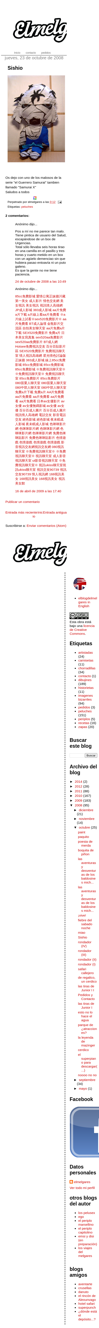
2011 (79, 791)
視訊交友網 (43, 447)
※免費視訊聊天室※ (50, 369)
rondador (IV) (84, 944)
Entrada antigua (55, 512)
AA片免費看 (55, 392)
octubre (85, 827)
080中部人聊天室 (27, 387)
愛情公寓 (42, 296)
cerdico (83, 1050)
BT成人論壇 (37, 323)
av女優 (52, 406)
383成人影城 (42, 310)
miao (81, 932)
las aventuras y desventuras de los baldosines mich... (87, 870)
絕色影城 (29, 419)
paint (81, 832)
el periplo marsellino (86, 1222)
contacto (84, 676)
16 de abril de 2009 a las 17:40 (38, 491)
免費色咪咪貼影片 (42, 437)
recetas (83, 723)
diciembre (86, 810)
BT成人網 (51, 342)
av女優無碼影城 (34, 406)
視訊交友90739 (48, 469)
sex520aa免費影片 (49, 337)
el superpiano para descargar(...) (87, 1062)
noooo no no (87, 1075)
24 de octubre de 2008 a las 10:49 (40, 281)
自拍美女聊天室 (34, 328)
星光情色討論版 (54, 355)
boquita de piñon (86, 852)
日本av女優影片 (48, 401)
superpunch (87, 1307)
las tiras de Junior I (86, 1005)
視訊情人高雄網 (51, 305)
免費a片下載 (24, 392)
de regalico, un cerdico (87, 979)
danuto (83, 1292)
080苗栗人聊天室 (27, 383)
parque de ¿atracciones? (87, 1029)
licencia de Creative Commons (82, 629)
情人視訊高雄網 (30, 355)
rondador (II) (87, 959)
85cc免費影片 (29, 378)
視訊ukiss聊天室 (51, 465)
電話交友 (45, 415)
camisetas (85, 660)
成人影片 (35, 301)
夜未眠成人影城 (37, 424)
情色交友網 (51, 301)
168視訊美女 (28, 479)
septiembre (87, 1080)
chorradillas (86, 668)
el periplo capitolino (85, 1230)
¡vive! (82, 915)
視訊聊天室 (44, 456)
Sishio (15, 68)
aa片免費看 (23, 396)
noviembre (86, 819)
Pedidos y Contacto (86, 997)
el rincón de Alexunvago (87, 1297)
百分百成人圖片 (30, 410)
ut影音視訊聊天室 (45, 460)
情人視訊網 (40, 474)
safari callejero (86, 971)
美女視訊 (33, 305)
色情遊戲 (25, 442)
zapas (82, 727)
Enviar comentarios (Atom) (46, 525)
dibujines (84, 680)
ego (81, 1217)
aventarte (85, 1284)
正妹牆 (54, 296)
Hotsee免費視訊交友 (30, 346)
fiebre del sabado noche (85, 924)
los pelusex (86, 1213)
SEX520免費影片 (35, 333)
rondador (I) (87, 964)
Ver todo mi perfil (82, 1188)
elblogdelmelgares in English (87, 602)
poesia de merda (85, 843)
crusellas (84, 1288)
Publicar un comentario (22, 502)
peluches (27, 206)
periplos (84, 719)
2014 (79, 781)
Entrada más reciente (21, 512)
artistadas (85, 652)
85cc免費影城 (25, 296)
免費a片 (54, 333)
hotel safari (86, 1303)
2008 (79, 805)
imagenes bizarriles (85, 697)
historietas (86, 688)
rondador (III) (84, 953)
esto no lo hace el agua (85, 1016)
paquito (83, 837)
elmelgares (82, 1182)
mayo (83, 1088)
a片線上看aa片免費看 (43, 314)
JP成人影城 (23, 310)
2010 (79, 795)
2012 (79, 786)
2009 (79, 800)
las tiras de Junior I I (86, 988)
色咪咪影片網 (29, 428)
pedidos (84, 707)
